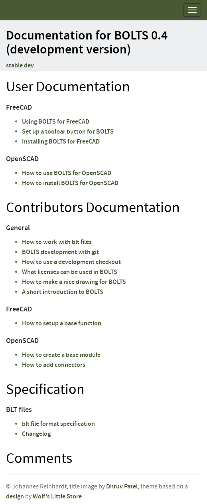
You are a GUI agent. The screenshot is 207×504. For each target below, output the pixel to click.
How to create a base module (61, 355)
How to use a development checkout (71, 262)
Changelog (36, 434)
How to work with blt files (57, 242)
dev (29, 65)
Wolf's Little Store (57, 496)
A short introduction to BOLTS (62, 292)
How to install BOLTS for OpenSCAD (70, 183)
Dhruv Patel (122, 486)
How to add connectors (53, 365)
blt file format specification (58, 424)
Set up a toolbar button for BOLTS (68, 132)
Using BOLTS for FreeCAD (55, 122)
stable (14, 65)
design (15, 496)
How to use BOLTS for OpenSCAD (66, 173)
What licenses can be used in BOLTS (69, 272)
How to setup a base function (61, 323)
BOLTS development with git (60, 252)
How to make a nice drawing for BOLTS (74, 282)
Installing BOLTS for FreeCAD (61, 142)
